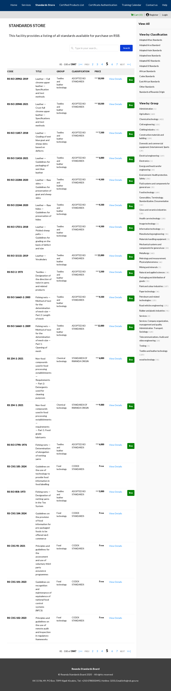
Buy (131, 80)
